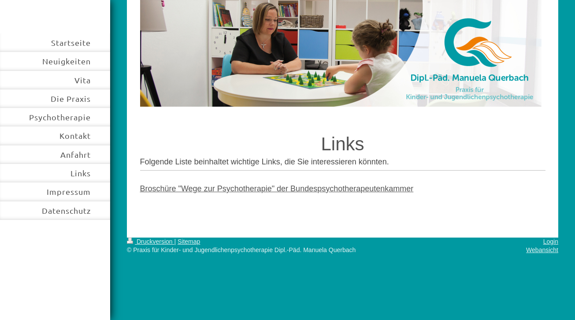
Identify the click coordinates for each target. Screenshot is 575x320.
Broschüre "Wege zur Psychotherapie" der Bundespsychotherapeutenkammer (277, 188)
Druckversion (150, 241)
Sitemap (189, 241)
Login (550, 241)
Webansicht (542, 249)
